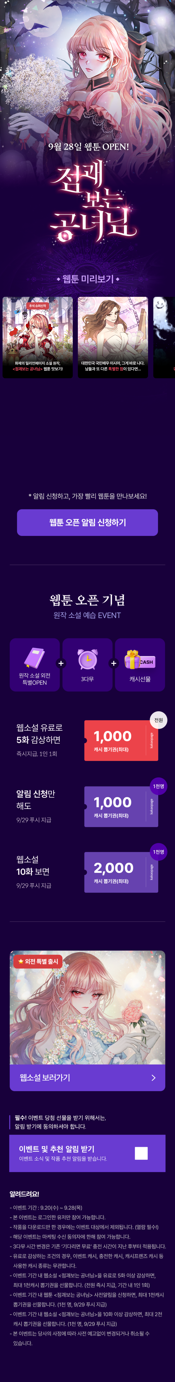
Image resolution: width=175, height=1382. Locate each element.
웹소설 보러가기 (87, 1028)
